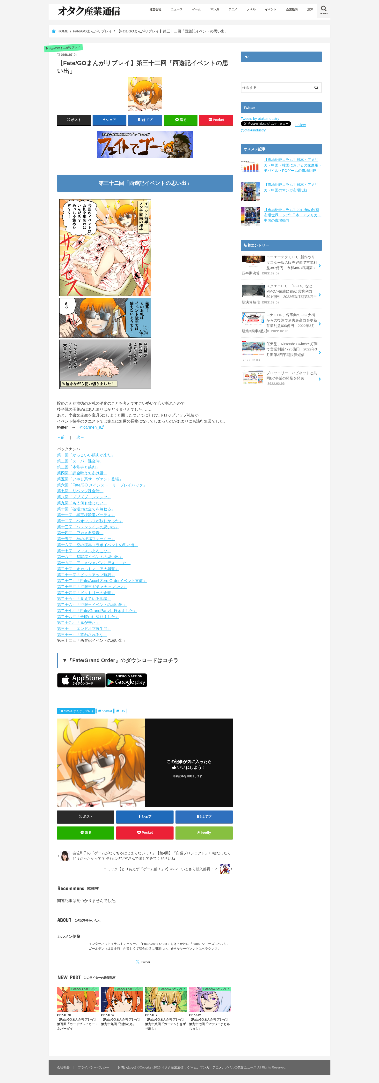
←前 (61, 437)
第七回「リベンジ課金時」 (80, 491)
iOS (122, 711)
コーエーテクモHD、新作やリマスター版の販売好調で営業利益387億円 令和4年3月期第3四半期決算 (279, 265)
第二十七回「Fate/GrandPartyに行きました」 (97, 610)
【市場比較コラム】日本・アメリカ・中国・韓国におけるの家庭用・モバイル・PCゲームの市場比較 (293, 165)
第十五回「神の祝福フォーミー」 (86, 539)
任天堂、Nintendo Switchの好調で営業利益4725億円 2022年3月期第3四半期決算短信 (280, 352)
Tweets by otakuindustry (260, 119)
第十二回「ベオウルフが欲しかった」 (90, 521)
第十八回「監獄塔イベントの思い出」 (90, 556)
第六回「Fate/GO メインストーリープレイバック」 (102, 485)
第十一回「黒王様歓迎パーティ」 (86, 515)
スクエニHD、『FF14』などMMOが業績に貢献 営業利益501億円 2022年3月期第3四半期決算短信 (279, 294)
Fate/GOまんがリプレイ (78, 711)
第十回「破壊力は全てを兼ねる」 (86, 509)
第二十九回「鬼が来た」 (78, 622)
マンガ (214, 9)
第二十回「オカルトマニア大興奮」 (88, 569)
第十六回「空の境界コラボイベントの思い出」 (97, 545)
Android (107, 711)
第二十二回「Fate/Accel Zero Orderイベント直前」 (102, 580)
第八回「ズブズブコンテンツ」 (84, 497)
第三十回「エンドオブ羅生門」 (84, 628)
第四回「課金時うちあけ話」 (82, 473)
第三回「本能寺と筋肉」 (78, 467)
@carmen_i (89, 427)
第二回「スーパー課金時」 (80, 461)
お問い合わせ (126, 1067)
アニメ (232, 9)
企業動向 (292, 9)
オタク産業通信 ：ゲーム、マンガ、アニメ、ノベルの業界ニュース (209, 1067)
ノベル (251, 9)
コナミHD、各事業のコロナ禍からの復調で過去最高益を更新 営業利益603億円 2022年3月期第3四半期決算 (279, 322)
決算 (310, 9)
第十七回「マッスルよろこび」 (84, 551)
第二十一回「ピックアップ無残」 (86, 575)
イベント (271, 9)
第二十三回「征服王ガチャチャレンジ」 (92, 586)
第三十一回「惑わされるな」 (82, 634)
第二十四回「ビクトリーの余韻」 (86, 593)
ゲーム (196, 9)
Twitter (145, 962)
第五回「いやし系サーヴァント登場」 (90, 479)
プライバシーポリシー (93, 1067)
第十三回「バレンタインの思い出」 (88, 527)
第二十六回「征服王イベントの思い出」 (92, 604)
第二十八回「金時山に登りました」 (88, 616)
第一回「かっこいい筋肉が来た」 (86, 455)
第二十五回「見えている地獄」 (84, 598)
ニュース (176, 9)
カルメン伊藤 (68, 936)
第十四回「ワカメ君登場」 (80, 532)
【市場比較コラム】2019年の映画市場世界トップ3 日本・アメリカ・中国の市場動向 (292, 215)
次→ (80, 437)
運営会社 (155, 9)
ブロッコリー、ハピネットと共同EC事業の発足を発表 (279, 378)
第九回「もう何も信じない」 (82, 503)
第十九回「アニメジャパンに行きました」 (94, 562)
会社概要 (63, 1067)
